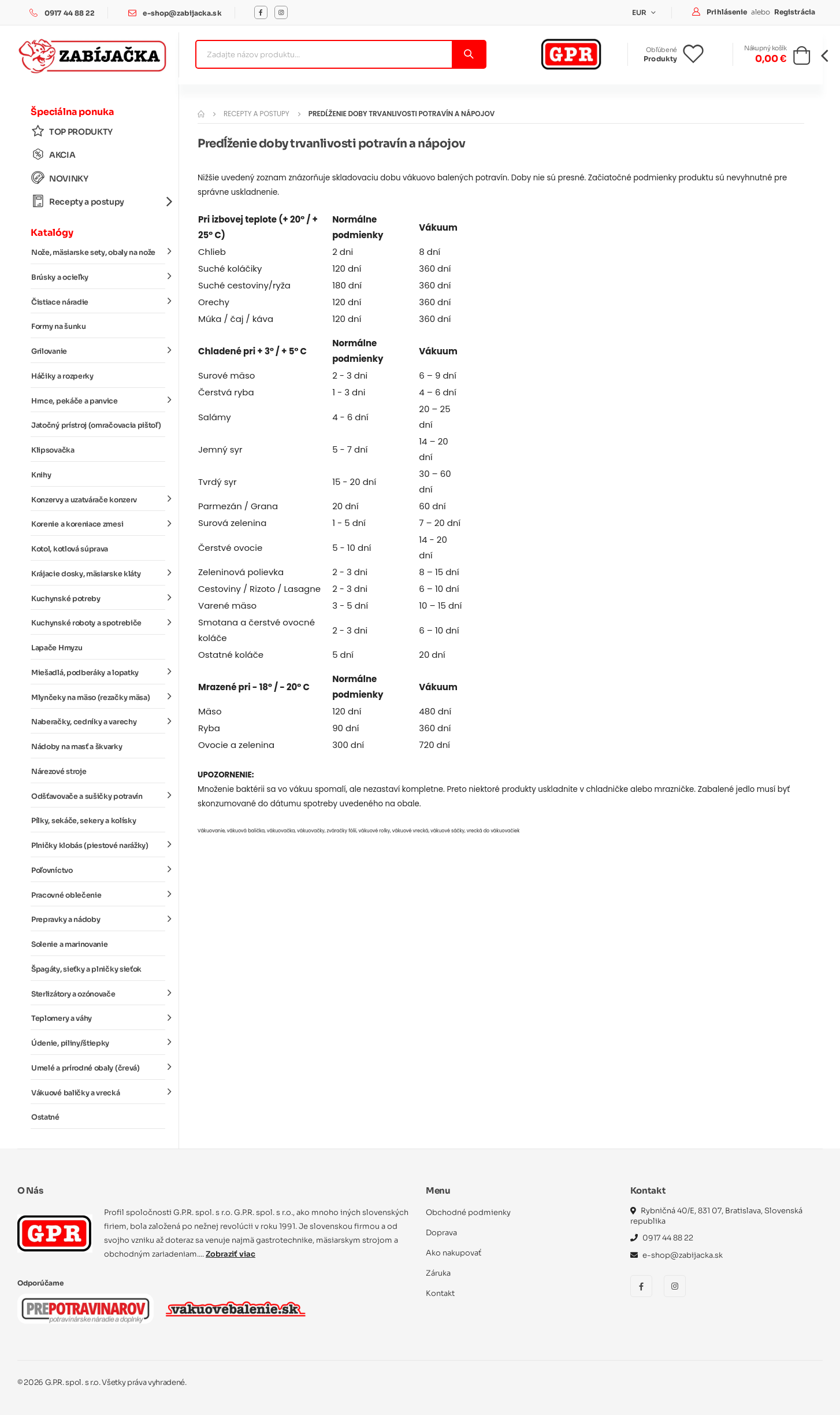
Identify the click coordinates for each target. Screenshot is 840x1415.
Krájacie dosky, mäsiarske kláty (98, 573)
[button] (801, 59)
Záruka (438, 1273)
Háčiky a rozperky (62, 376)
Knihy (41, 475)
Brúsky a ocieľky (98, 277)
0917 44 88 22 (69, 13)
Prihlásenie (728, 12)
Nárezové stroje (58, 771)
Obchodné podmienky (468, 1212)
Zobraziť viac (230, 1254)
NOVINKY (59, 178)
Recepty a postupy (98, 201)
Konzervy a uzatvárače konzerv (98, 499)
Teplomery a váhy (98, 1018)
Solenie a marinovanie (69, 944)
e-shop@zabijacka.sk (182, 13)
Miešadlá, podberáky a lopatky (98, 672)
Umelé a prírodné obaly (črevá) (98, 1067)
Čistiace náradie (98, 301)
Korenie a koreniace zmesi (98, 523)
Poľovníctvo (98, 870)
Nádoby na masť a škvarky (76, 746)
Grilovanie (98, 351)
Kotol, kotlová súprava (69, 549)
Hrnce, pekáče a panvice (98, 400)
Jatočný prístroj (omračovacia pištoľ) (96, 425)
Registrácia (794, 12)
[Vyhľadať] (468, 54)
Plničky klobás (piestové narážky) (98, 845)
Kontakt (440, 1293)
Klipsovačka (53, 450)
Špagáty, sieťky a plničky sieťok (86, 969)
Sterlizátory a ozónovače (98, 993)
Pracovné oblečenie (98, 894)
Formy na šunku (58, 326)
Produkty (660, 58)
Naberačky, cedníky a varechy (98, 721)
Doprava (441, 1233)
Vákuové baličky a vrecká (98, 1092)
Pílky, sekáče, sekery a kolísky (83, 820)
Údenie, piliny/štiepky (98, 1043)
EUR (640, 12)
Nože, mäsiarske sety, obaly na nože (98, 252)
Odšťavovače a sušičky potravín (98, 795)
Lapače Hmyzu (56, 648)
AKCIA (53, 155)
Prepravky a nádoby (98, 919)
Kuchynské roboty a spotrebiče (98, 622)
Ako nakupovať (453, 1253)
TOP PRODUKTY (72, 131)
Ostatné (45, 1117)
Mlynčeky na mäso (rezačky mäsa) (98, 696)
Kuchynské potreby (98, 597)
